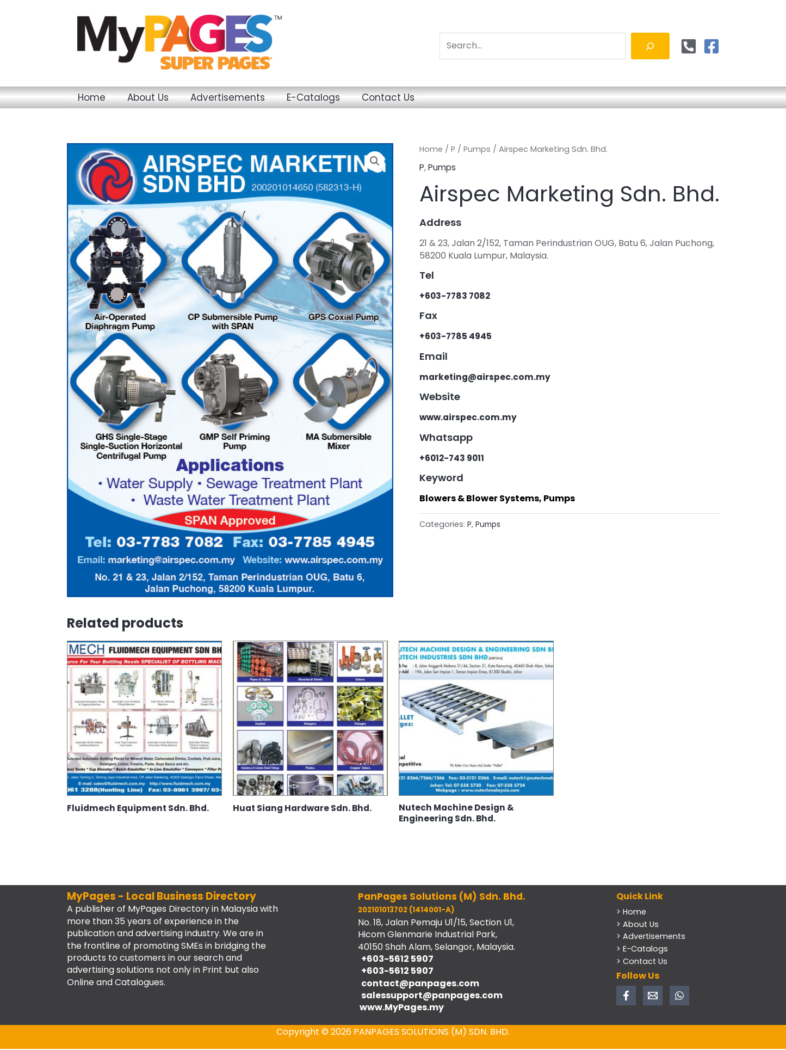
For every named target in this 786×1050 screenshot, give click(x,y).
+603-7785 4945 (456, 336)
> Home (631, 913)
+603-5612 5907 (396, 960)
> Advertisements (652, 937)
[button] (375, 161)
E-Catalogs (370, 97)
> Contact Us (643, 961)
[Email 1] (653, 996)
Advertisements (268, 97)
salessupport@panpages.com (430, 996)
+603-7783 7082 (456, 296)
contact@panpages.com (418, 984)
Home (100, 97)
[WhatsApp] (679, 996)
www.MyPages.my (401, 1009)
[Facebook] (711, 46)
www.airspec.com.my (469, 417)
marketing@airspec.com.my (486, 377)
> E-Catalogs (642, 949)
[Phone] (688, 46)
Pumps (477, 149)
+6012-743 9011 (453, 457)
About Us (172, 97)
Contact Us (461, 97)
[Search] (650, 46)
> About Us (638, 925)
